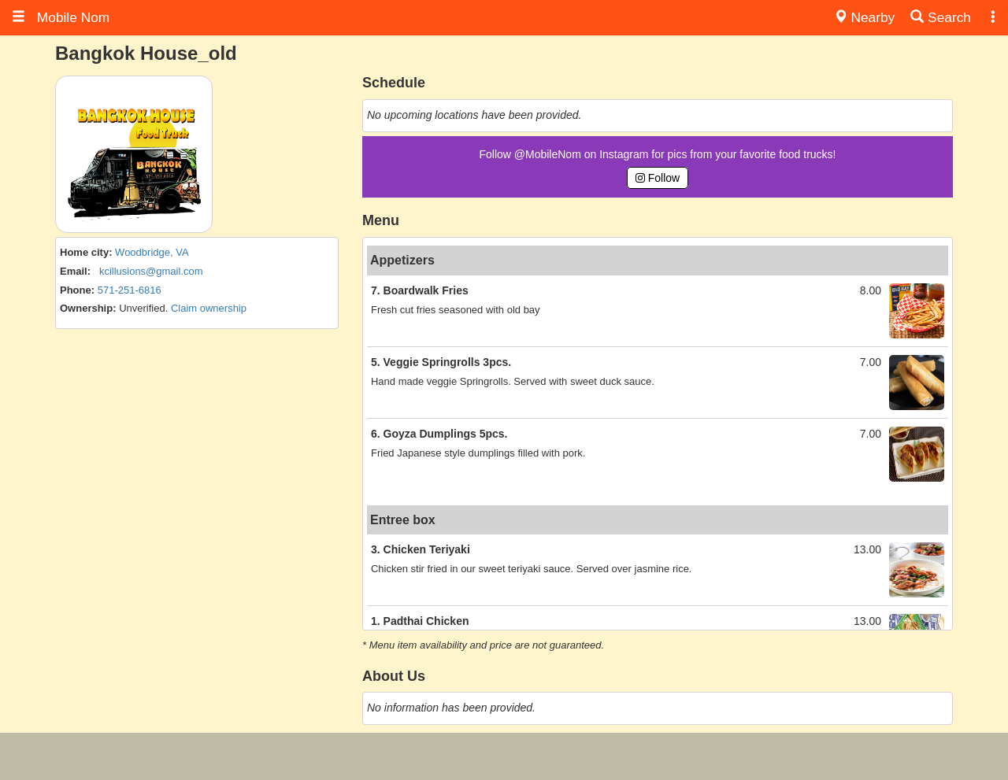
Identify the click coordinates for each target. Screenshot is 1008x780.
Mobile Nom (60, 17)
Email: (75, 271)
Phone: (77, 290)
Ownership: (88, 308)
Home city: (86, 252)
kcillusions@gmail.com (151, 271)
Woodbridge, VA (151, 252)
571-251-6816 (129, 290)
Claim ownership (208, 308)
